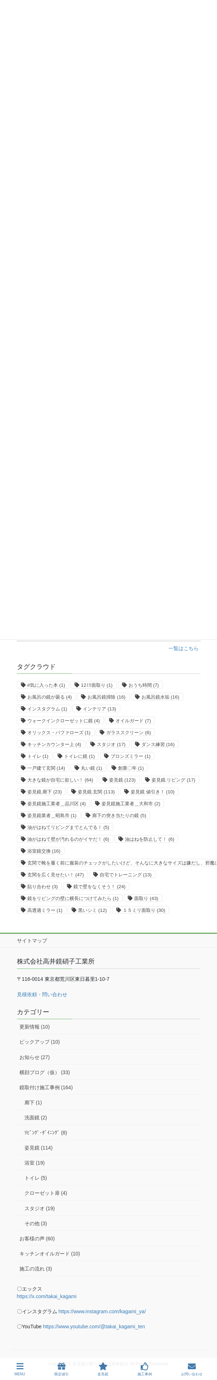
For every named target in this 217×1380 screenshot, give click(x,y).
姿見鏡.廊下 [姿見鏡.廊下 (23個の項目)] (44, 791)
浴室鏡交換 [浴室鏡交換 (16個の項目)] (43, 851)
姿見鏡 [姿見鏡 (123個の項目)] (122, 780)
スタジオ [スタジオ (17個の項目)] (111, 744)
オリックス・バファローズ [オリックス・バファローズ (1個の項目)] (59, 732)
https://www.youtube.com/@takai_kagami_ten (94, 1326)
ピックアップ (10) (39, 1042)
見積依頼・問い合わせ (42, 994)
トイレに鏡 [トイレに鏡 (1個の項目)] (79, 756)
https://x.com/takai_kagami (47, 1296)
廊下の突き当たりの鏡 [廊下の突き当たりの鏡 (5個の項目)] (119, 815)
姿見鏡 (103, 1369)
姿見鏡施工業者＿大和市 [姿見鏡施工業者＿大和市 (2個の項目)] (130, 803)
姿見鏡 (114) (38, 1148)
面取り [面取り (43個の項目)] (146, 898)
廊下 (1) (33, 1102)
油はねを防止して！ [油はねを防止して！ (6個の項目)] (149, 839)
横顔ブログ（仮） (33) (44, 1072)
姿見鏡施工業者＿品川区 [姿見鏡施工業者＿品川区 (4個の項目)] (56, 803)
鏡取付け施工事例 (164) (46, 1087)
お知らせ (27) (34, 1057)
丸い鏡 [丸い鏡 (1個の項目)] (91, 768)
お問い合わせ (192, 1369)
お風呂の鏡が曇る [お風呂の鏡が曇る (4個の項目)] (49, 697)
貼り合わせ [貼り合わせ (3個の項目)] (42, 886)
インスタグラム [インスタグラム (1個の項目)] (47, 709)
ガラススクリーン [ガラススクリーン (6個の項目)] (128, 732)
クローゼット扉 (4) (45, 1193)
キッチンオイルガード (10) (49, 1254)
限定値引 (61, 1369)
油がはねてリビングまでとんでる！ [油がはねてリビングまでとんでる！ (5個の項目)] (68, 827)
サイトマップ (32, 940)
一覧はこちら (183, 648)
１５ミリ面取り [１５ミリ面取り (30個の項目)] (144, 910)
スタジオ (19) (39, 1208)
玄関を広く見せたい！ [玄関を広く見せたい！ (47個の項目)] (55, 874)
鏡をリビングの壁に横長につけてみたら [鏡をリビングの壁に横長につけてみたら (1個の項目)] (73, 898)
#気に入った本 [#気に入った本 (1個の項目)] (46, 685)
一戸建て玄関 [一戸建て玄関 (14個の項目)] (46, 768)
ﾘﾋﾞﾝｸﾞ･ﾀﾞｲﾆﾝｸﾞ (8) (45, 1133)
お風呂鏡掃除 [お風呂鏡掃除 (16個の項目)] (106, 697)
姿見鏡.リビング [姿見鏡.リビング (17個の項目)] (173, 780)
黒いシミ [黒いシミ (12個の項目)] (92, 910)
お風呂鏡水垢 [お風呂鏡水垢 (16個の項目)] (160, 697)
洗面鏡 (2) (35, 1117)
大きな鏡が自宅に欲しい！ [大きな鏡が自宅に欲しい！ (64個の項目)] (60, 780)
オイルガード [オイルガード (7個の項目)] (133, 720)
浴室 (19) (34, 1163)
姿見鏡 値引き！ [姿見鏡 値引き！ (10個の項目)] (153, 791)
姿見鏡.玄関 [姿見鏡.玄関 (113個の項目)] (96, 791)
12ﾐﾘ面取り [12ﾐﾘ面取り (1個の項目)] (97, 685)
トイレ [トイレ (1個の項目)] (38, 756)
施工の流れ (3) (35, 1269)
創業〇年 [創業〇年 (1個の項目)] (131, 768)
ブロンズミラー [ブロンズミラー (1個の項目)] (130, 756)
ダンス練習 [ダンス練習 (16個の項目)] (158, 744)
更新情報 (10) (34, 1027)
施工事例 (144, 1369)
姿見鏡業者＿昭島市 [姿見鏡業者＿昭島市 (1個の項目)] (52, 815)
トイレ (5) (35, 1178)
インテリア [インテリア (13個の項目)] (99, 709)
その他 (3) (35, 1223)
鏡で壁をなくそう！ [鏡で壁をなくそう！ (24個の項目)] (99, 886)
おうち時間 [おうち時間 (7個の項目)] (143, 685)
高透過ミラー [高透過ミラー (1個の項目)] (45, 910)
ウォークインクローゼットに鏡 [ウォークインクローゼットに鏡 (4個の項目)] (63, 720)
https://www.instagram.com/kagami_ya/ (102, 1311)
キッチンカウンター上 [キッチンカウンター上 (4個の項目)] (54, 744)
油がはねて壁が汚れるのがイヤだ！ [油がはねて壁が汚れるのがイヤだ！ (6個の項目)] (68, 839)
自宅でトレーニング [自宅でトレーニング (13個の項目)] (126, 874)
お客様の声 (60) (37, 1238)
